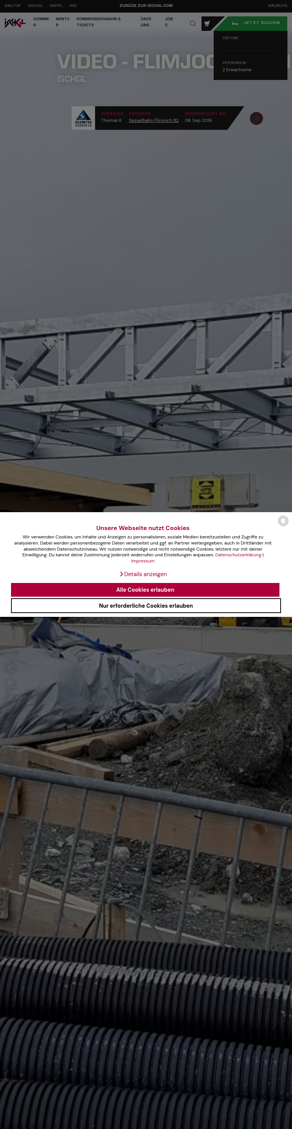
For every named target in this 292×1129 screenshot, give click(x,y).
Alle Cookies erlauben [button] (145, 589)
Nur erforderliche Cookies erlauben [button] (146, 605)
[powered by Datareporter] (283, 526)
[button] (143, 574)
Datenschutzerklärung (238, 555)
